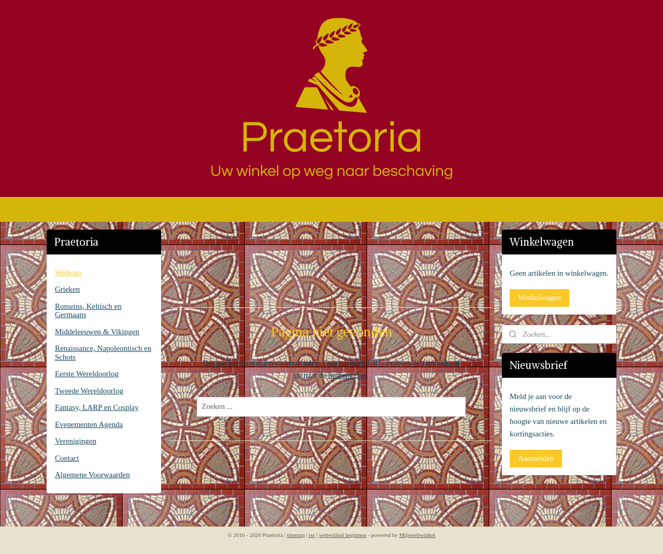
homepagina (347, 375)
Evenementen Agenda (89, 424)
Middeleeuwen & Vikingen (97, 332)
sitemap (296, 535)
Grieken (67, 289)
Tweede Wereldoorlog (89, 391)
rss (312, 535)
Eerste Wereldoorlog (87, 374)
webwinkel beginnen (342, 535)
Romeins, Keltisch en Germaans (88, 310)
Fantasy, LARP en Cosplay (97, 407)
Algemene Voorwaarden (92, 475)
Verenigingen (75, 441)
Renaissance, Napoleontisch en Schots (103, 352)
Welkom (68, 272)
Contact (67, 458)
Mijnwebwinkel (417, 535)
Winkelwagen (539, 297)
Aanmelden (536, 458)
